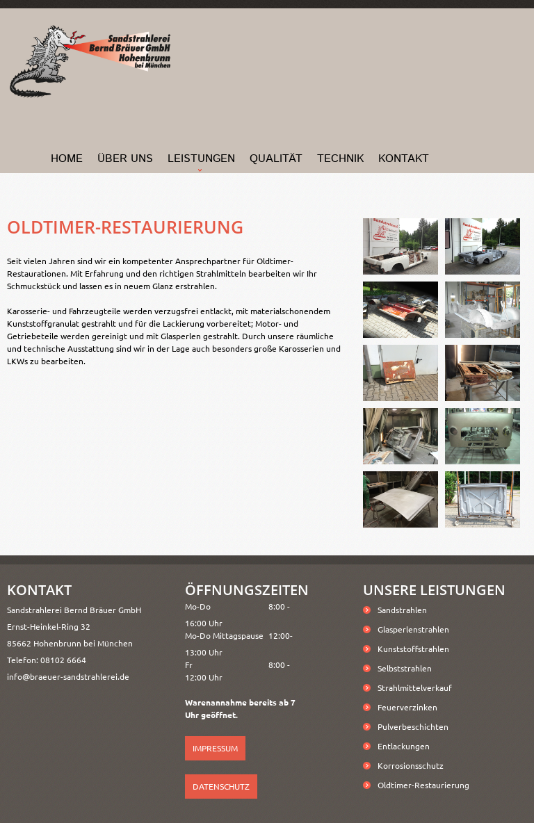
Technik (340, 159)
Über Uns (125, 159)
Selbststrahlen (405, 668)
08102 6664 (63, 659)
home (67, 159)
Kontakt (403, 159)
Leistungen (201, 159)
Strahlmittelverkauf (415, 687)
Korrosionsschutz (411, 765)
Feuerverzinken (407, 706)
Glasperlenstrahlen (413, 629)
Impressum (215, 747)
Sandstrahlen (402, 609)
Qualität (276, 159)
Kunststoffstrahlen (413, 648)
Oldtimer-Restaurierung (423, 784)
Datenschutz (221, 786)
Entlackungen (404, 745)
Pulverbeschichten (413, 726)
